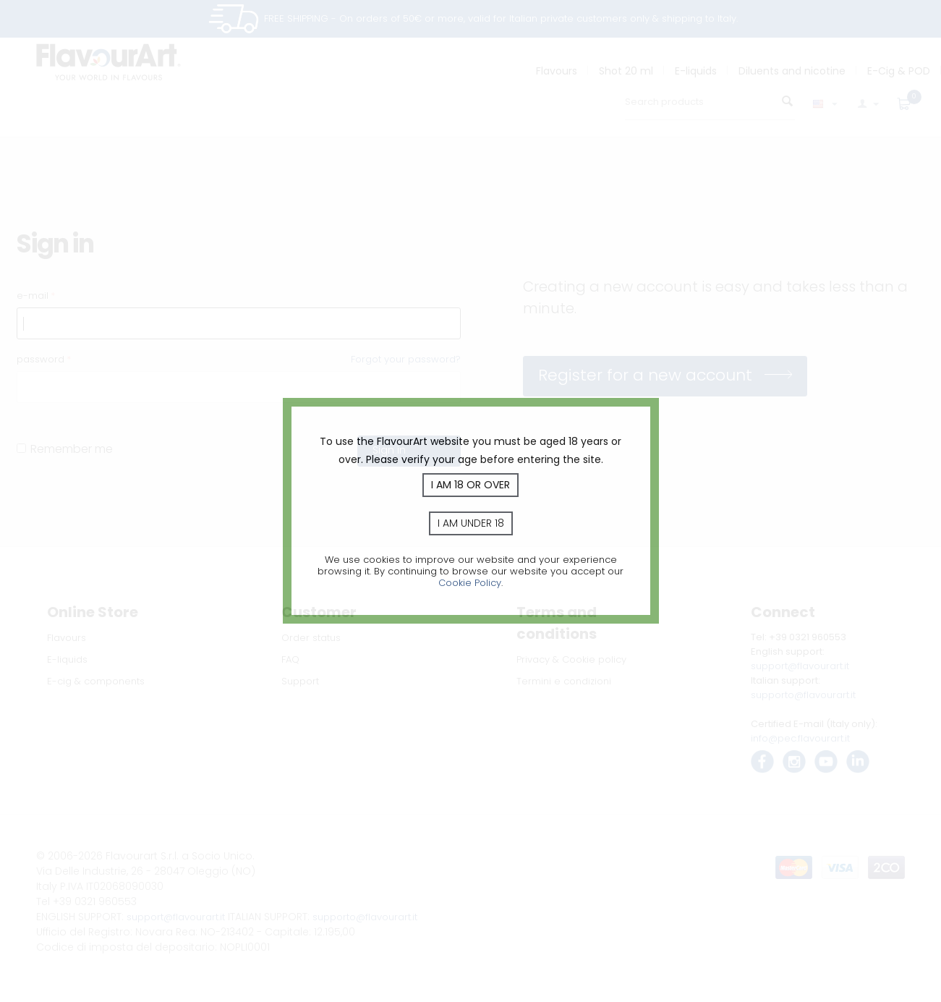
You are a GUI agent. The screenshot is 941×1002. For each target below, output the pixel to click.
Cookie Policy (469, 583)
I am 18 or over (470, 484)
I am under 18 (471, 523)
